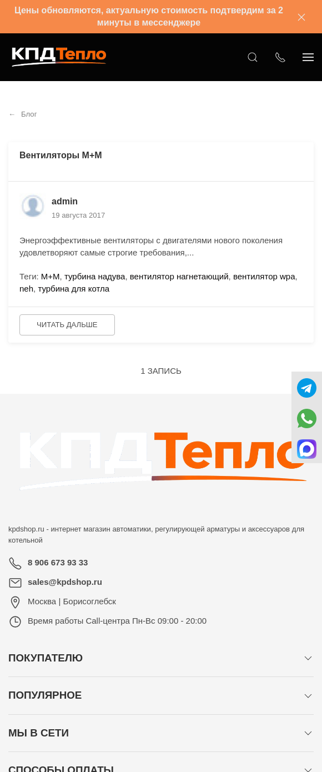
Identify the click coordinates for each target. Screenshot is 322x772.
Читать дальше (67, 324)
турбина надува (94, 276)
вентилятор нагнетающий (179, 276)
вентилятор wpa (264, 276)
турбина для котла (73, 288)
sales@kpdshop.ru (65, 581)
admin (65, 201)
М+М (50, 276)
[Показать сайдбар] (308, 57)
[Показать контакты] (280, 57)
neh (26, 288)
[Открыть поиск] (252, 57)
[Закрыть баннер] (301, 16)
